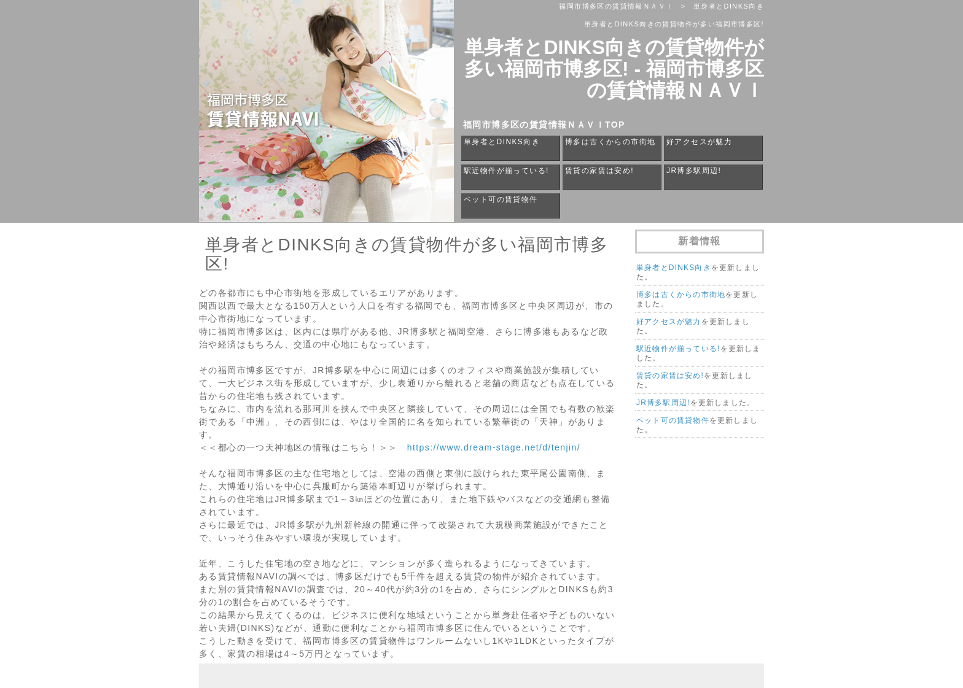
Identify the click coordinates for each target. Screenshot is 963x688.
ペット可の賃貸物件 (501, 199)
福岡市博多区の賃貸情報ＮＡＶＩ (616, 6)
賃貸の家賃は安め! (599, 170)
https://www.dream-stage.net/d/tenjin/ (493, 447)
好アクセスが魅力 (699, 141)
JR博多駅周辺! (693, 170)
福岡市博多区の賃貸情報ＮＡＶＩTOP (544, 124)
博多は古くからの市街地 (610, 141)
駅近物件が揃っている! (506, 170)
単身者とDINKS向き (502, 141)
